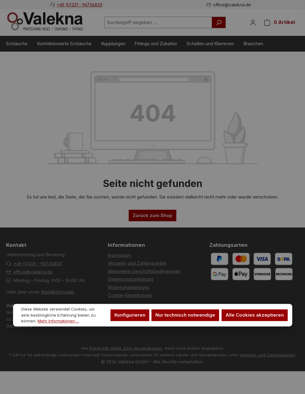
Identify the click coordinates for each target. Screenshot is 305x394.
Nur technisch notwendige (185, 315)
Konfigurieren (129, 315)
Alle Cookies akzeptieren (254, 315)
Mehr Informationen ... (58, 321)
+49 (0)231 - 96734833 (79, 4)
